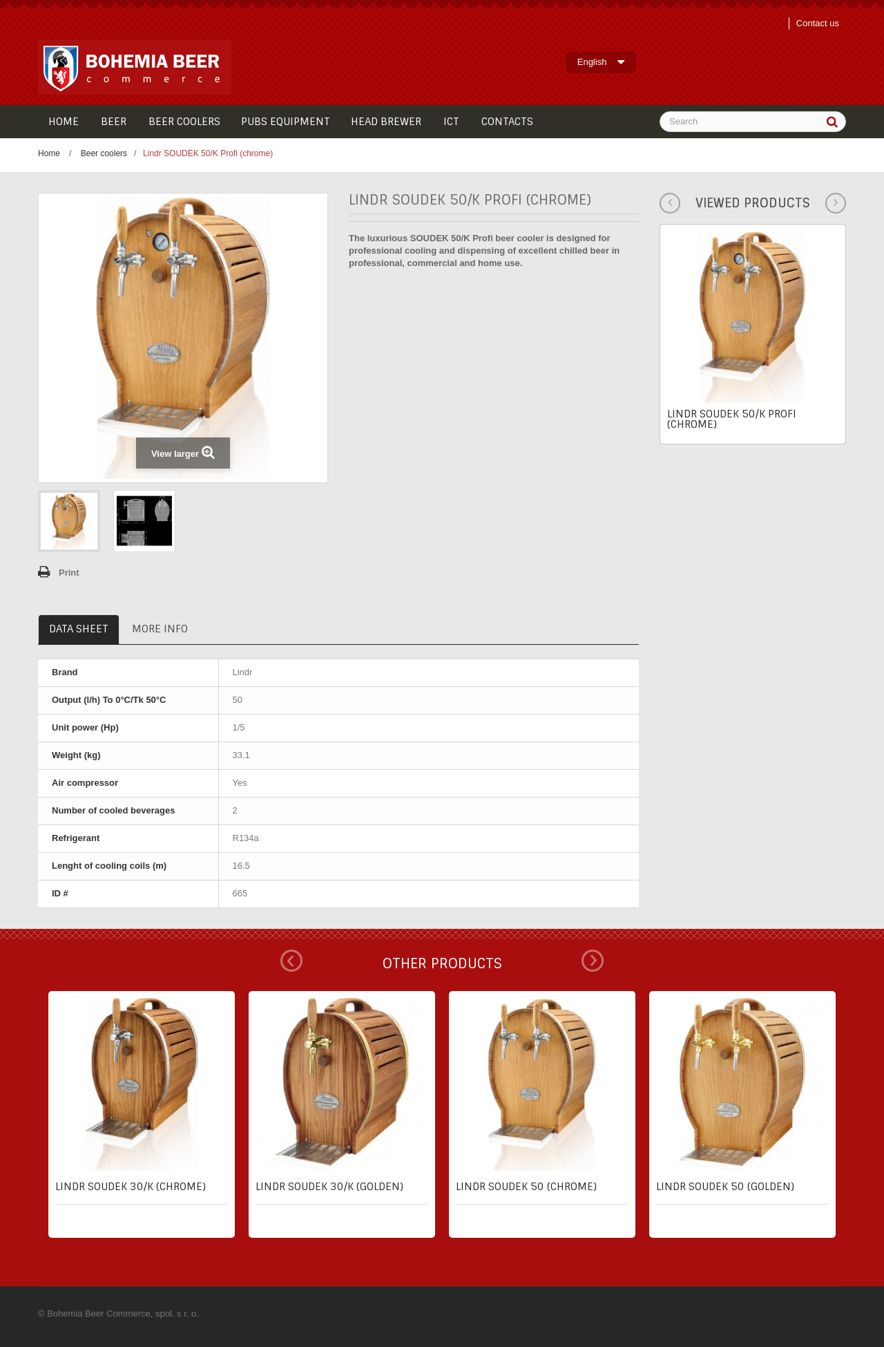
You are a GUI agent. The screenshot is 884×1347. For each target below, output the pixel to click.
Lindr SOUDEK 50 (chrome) (526, 1187)
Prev (291, 961)
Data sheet (78, 629)
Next (593, 961)
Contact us (817, 23)
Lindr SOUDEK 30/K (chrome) (130, 1187)
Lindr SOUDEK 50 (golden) (725, 1187)
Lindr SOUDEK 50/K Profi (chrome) (731, 419)
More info (160, 629)
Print (69, 572)
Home (49, 153)
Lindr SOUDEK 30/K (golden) (329, 1187)
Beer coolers (104, 153)
